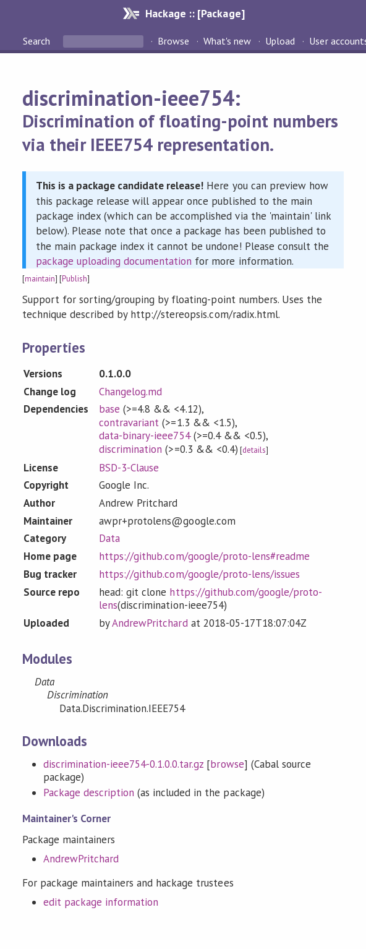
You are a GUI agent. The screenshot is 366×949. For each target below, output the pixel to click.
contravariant (129, 422)
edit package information (101, 902)
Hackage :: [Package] (194, 13)
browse (227, 764)
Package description (88, 792)
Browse (173, 41)
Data (109, 538)
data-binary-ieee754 (144, 435)
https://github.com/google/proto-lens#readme (204, 556)
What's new (227, 41)
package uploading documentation (114, 261)
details (254, 450)
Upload (280, 41)
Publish (74, 278)
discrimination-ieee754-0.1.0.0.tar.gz (123, 764)
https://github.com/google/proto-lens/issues (199, 574)
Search (38, 41)
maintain (40, 278)
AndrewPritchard (149, 623)
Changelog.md (130, 391)
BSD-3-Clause (129, 467)
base (109, 409)
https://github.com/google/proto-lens (210, 598)
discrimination (130, 449)
